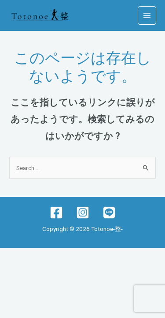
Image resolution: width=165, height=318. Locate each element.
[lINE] (109, 212)
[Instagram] (82, 212)
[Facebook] (56, 212)
